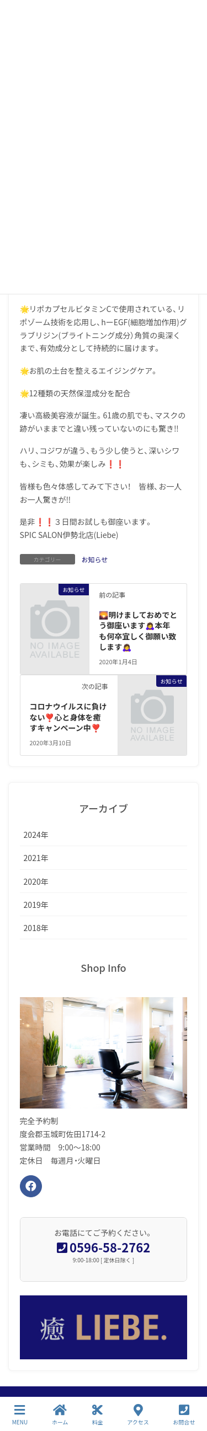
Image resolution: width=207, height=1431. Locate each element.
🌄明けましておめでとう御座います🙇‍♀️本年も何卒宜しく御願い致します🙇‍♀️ (138, 631)
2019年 (36, 904)
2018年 (36, 927)
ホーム (60, 1414)
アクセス (138, 1414)
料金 (97, 1414)
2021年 (36, 857)
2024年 (36, 834)
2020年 (36, 881)
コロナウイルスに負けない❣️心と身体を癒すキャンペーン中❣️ (68, 717)
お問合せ (184, 1414)
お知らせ (95, 559)
